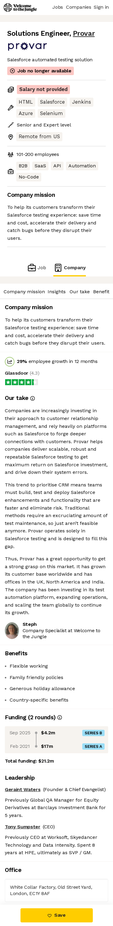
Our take (80, 291)
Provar (84, 33)
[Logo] (20, 7)
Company (69, 268)
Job (36, 268)
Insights (57, 291)
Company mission (24, 291)
